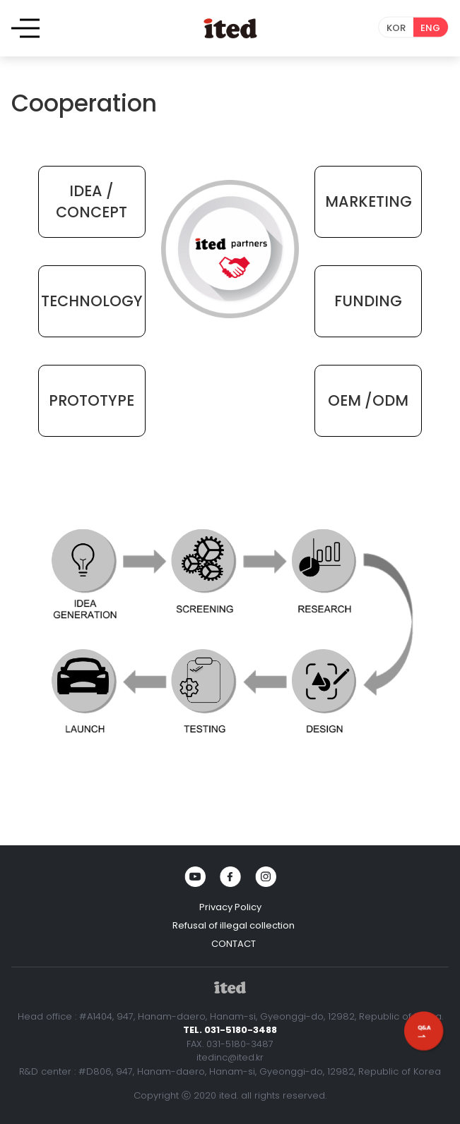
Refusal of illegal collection (233, 925)
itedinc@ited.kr (230, 1057)
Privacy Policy (230, 907)
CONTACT (233, 943)
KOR (396, 28)
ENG (430, 28)
